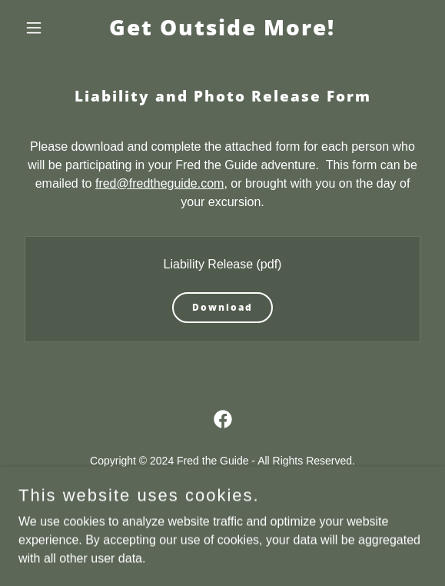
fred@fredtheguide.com (159, 183)
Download (222, 307)
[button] (49, 27)
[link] (222, 31)
